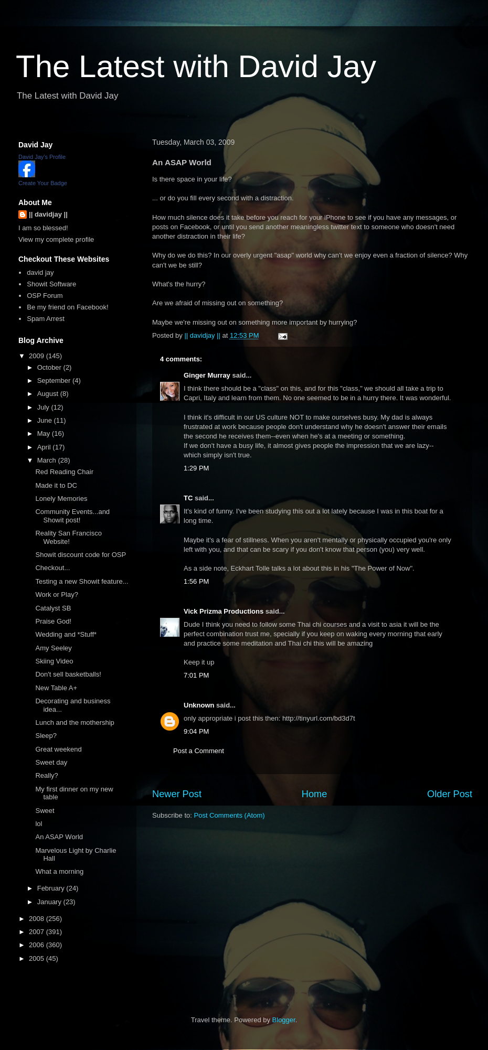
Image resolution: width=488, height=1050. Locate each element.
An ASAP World (59, 837)
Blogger (283, 1020)
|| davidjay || (48, 214)
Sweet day (51, 762)
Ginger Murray (207, 375)
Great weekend (58, 749)
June (45, 420)
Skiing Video (54, 661)
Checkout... (52, 568)
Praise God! (53, 621)
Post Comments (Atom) (229, 815)
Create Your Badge (42, 183)
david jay (40, 272)
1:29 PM (196, 468)
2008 (37, 919)
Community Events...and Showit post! (72, 516)
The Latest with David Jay (196, 66)
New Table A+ (56, 688)
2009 (37, 356)
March (47, 460)
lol (38, 824)
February (52, 888)
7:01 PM (196, 675)
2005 (37, 958)
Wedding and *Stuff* (66, 634)
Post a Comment (198, 751)
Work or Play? (56, 594)
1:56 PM (196, 581)
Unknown (199, 705)
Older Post (449, 794)
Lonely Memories (61, 498)
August (48, 394)
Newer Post (176, 794)
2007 (37, 932)
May (44, 433)
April (45, 447)
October (50, 367)
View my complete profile (56, 239)
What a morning (59, 871)
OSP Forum (44, 295)
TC (188, 498)
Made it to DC (56, 485)
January (50, 902)
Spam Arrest (46, 319)
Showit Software (51, 284)
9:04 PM (196, 731)
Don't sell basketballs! (68, 674)
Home (314, 794)
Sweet (44, 811)
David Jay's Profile (42, 157)
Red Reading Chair (64, 472)
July (44, 407)
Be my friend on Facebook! (67, 307)
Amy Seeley (53, 648)
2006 (37, 945)
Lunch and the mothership (74, 722)
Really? (46, 775)
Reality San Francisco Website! (68, 537)
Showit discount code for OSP (80, 555)
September (54, 380)
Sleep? (45, 736)
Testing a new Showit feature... (81, 581)
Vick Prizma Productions (223, 611)
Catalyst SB (53, 608)
